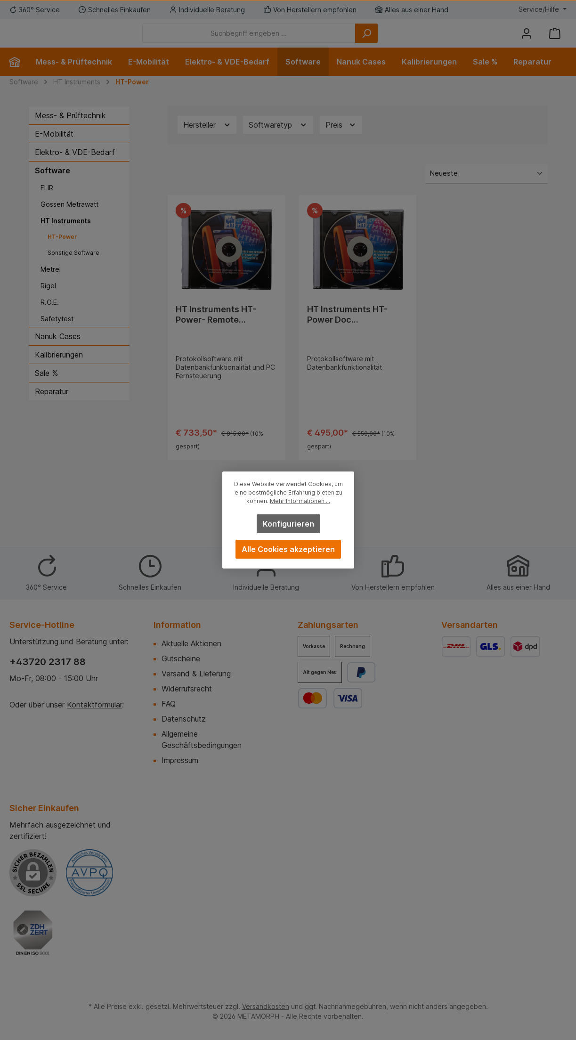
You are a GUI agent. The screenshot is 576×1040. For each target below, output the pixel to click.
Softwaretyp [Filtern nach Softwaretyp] (278, 139)
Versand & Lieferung (196, 673)
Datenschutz (184, 718)
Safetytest (57, 333)
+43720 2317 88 (47, 661)
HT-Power (62, 250)
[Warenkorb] (555, 40)
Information (177, 625)
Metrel (51, 283)
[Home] (18, 76)
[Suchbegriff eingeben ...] (300, 40)
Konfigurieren (288, 523)
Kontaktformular (94, 704)
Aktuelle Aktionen (191, 643)
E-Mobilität (54, 148)
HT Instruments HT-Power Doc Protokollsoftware (347, 328)
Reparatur (51, 405)
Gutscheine (181, 658)
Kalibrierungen (59, 369)
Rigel (48, 300)
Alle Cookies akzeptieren (288, 549)
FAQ (169, 703)
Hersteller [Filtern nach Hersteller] (207, 139)
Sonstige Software (73, 266)
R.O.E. (50, 316)
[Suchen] (418, 40)
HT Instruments (66, 235)
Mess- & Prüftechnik (70, 129)
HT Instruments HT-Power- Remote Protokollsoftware (216, 328)
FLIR (47, 202)
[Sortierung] (486, 188)
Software (52, 184)
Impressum (180, 760)
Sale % (46, 387)
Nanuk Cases (58, 350)
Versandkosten (265, 1006)
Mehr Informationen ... (300, 500)
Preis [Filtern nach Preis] (341, 139)
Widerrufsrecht (187, 688)
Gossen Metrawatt (69, 218)
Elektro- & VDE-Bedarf (75, 166)
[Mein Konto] (526, 40)
